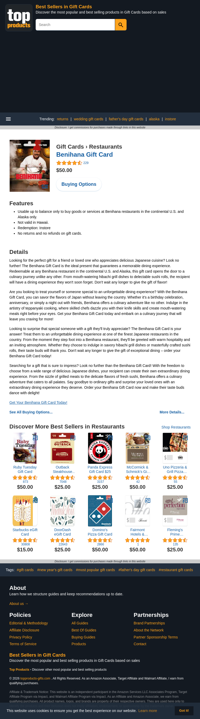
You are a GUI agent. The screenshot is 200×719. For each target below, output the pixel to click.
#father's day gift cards (136, 570)
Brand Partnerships (149, 623)
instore (170, 119)
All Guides (80, 623)
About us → (18, 604)
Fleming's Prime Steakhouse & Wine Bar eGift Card (175, 532)
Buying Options (78, 184)
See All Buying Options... (31, 412)
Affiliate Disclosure (24, 630)
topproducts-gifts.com (35, 678)
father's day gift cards (126, 119)
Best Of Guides (84, 630)
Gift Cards (70, 146)
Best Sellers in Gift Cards (64, 6)
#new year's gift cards (54, 570)
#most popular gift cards (95, 570)
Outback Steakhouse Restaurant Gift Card (62, 469)
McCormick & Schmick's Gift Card (137, 469)
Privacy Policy (20, 637)
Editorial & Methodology (28, 623)
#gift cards (25, 570)
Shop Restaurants (176, 427)
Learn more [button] (148, 711)
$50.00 (64, 170)
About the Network (149, 630)
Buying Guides (83, 637)
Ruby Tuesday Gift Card (25, 469)
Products (79, 644)
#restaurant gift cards (176, 570)
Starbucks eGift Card (25, 532)
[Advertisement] (100, 73)
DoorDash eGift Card (62, 532)
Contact (140, 644)
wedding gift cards (88, 119)
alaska (154, 119)
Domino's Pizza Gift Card (100, 532)
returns (62, 119)
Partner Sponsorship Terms (156, 637)
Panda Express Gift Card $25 (100, 469)
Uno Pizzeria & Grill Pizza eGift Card (175, 469)
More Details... (172, 412)
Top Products (19, 669)
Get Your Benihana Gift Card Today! (38, 402)
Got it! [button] (184, 711)
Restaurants (105, 146)
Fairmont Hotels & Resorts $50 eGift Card (137, 532)
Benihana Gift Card (84, 154)
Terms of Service (22, 644)
